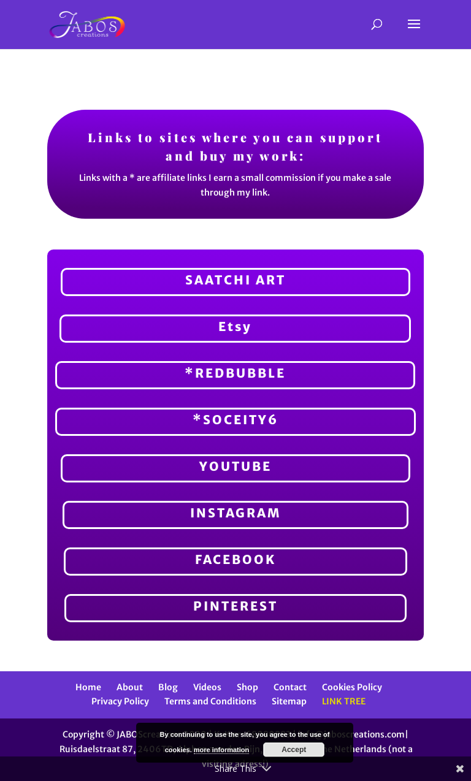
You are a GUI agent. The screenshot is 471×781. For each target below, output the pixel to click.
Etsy (235, 326)
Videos (207, 687)
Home (88, 687)
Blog (168, 687)
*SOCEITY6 (235, 419)
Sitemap (289, 701)
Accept (293, 749)
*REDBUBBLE (235, 373)
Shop (247, 687)
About (130, 687)
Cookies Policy (352, 687)
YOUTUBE (235, 466)
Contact (290, 687)
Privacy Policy (120, 701)
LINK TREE (344, 701)
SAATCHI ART (235, 280)
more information (221, 749)
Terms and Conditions (210, 701)
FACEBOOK (235, 559)
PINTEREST (235, 606)
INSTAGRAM (235, 512)
